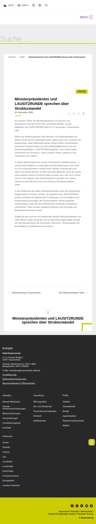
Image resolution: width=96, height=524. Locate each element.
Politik (22, 57)
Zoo (4, 457)
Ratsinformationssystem (73, 421)
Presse (90, 514)
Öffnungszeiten (40, 402)
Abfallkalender (39, 421)
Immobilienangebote (11, 423)
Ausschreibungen (10, 418)
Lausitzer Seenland (11, 485)
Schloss (6, 452)
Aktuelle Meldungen (11, 402)
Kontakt (75, 511)
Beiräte (66, 411)
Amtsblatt (6, 428)
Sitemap (81, 514)
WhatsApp (91, 505)
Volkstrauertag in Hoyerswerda (24, 293)
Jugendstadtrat (69, 416)
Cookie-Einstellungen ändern (62, 514)
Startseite (12, 57)
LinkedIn (81, 505)
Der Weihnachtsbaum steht (73, 293)
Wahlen (66, 425)
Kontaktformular (9, 375)
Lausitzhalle (7, 466)
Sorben (5, 442)
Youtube (86, 505)
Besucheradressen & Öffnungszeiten (18, 383)
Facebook (72, 505)
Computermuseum (10, 476)
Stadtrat (66, 402)
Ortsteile (6, 447)
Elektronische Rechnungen (14, 379)
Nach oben (48, 312)
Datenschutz (86, 511)
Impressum (64, 511)
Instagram (77, 505)
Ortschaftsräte (69, 406)
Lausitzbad (7, 462)
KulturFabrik (7, 471)
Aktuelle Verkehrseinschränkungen (14, 407)
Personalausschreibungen (44, 411)
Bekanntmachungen (11, 413)
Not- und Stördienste (42, 406)
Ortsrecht (37, 416)
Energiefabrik (8, 481)
